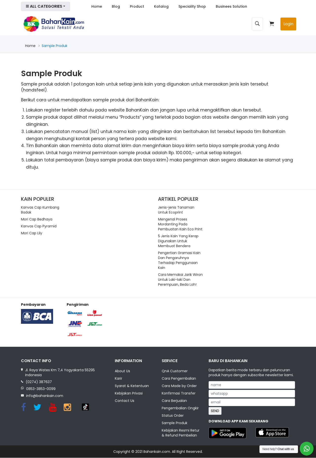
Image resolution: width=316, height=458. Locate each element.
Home (96, 6)
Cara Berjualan (174, 400)
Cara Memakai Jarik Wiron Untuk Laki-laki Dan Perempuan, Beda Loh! (180, 279)
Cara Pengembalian (179, 378)
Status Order (173, 415)
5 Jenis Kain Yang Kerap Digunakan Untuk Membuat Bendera (178, 241)
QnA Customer (175, 371)
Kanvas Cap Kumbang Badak (40, 210)
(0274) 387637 (39, 381)
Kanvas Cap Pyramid (39, 226)
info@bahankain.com (44, 395)
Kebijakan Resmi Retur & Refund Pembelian (180, 433)
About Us (122, 371)
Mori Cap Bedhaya (36, 219)
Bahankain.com (156, 451)
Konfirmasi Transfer (179, 393)
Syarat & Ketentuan (132, 386)
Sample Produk (174, 423)
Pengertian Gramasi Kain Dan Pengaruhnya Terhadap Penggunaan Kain (179, 260)
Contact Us (124, 400)
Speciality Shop (192, 6)
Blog (116, 6)
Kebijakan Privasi (129, 393)
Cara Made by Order (179, 386)
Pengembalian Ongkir (180, 408)
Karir (118, 378)
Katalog (161, 6)
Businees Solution (231, 6)
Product (137, 6)
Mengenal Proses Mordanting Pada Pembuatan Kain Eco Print (180, 224)
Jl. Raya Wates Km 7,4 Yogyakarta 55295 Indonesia (60, 372)
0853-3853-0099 (41, 388)
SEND (215, 410)
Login (288, 24)
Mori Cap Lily (31, 233)
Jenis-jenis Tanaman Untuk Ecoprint (176, 210)
